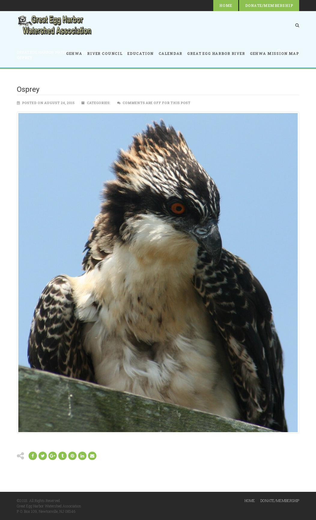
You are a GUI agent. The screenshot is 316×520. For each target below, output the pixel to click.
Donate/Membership (269, 5)
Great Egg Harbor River (216, 53)
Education (140, 53)
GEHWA (74, 53)
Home (225, 5)
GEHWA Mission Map (274, 53)
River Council (105, 53)
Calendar (171, 53)
